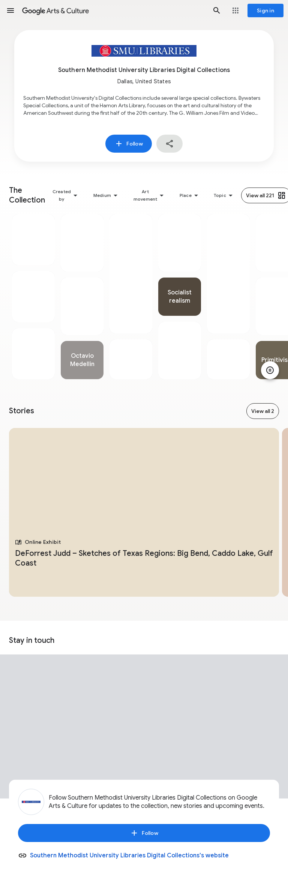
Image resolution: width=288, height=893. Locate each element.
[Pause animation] (270, 370)
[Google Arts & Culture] (113, 10)
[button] (11, 11)
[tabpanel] (33, 296)
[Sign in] (266, 10)
